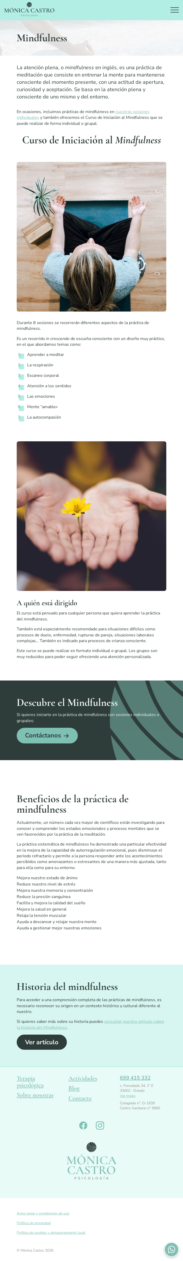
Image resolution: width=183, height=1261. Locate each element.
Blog (74, 1088)
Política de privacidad (34, 1223)
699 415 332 (135, 1077)
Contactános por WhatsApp (171, 1249)
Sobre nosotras (35, 1095)
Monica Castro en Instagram (100, 1125)
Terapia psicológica (30, 1082)
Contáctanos (43, 735)
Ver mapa (127, 1095)
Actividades (82, 1078)
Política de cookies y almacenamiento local (51, 1232)
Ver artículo (41, 1042)
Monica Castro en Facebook (83, 1125)
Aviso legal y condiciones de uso (43, 1213)
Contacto (80, 1098)
